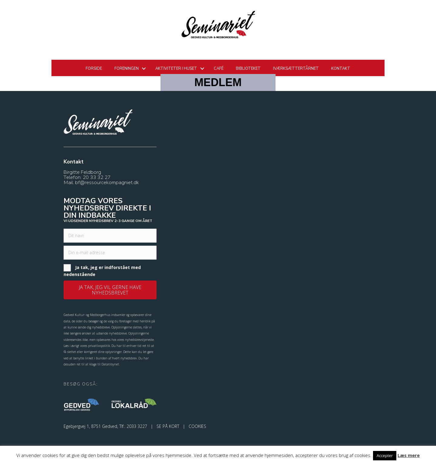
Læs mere (409, 455)
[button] (110, 290)
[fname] (110, 236)
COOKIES (197, 426)
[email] (110, 253)
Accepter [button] (385, 455)
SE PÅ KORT (168, 426)
